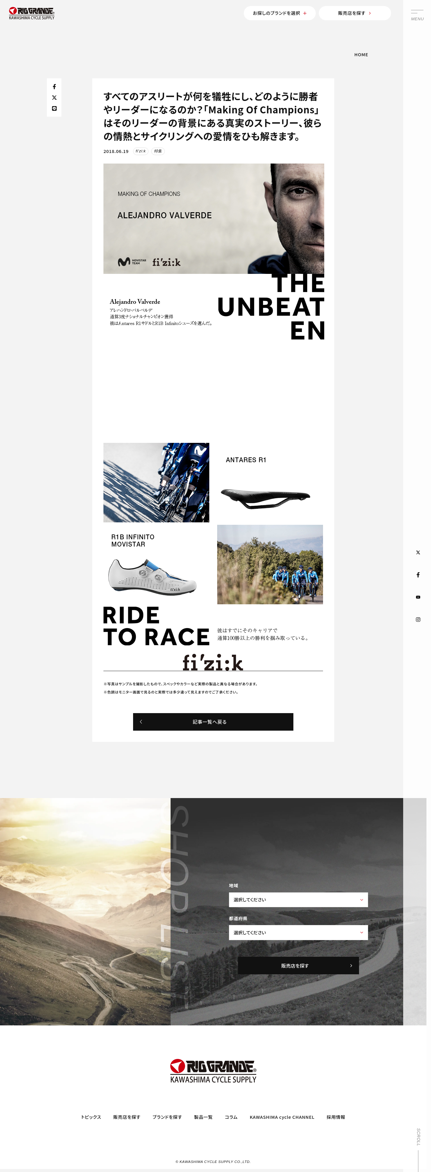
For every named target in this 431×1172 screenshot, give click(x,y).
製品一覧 (203, 1117)
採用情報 (336, 1117)
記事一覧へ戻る (183, 721)
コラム (231, 1117)
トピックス (91, 1117)
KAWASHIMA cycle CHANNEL (282, 1117)
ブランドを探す (167, 1117)
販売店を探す (355, 13)
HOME (361, 54)
